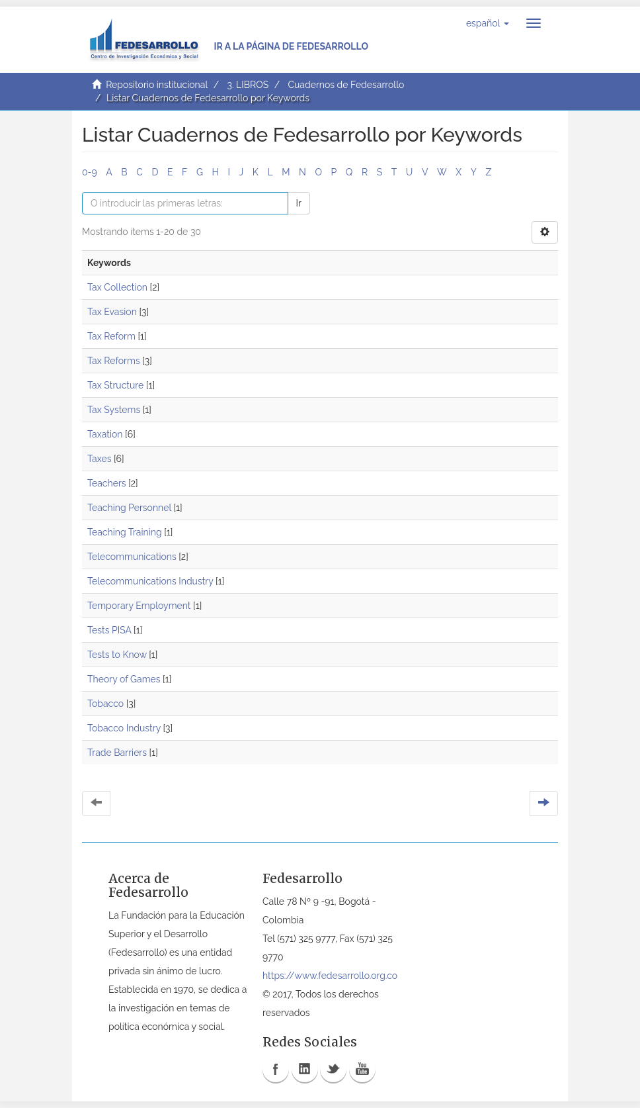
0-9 (89, 172)
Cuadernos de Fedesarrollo (346, 84)
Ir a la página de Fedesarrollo (291, 46)
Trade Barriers (117, 752)
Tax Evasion (112, 311)
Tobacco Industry (124, 728)
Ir (298, 203)
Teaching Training (124, 532)
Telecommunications (132, 556)
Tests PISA (109, 630)
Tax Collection (117, 287)
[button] (487, 23)
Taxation (105, 434)
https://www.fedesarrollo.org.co (329, 975)
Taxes (99, 458)
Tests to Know (117, 654)
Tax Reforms (113, 360)
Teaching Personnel (129, 507)
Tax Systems (113, 409)
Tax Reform (111, 336)
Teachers (106, 483)
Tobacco (105, 703)
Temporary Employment (139, 605)
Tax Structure (115, 385)
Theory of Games (124, 679)
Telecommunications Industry (150, 581)
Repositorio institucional (157, 84)
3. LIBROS (247, 84)
